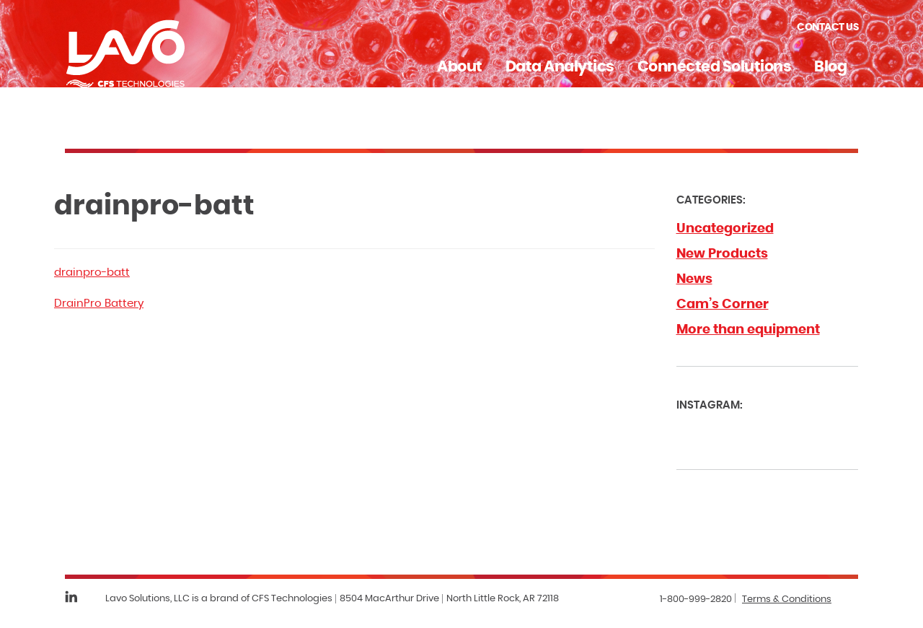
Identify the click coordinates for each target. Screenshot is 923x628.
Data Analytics (559, 66)
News (694, 279)
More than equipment (748, 329)
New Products (722, 254)
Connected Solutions (714, 66)
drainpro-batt (92, 272)
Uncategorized (725, 228)
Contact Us (827, 27)
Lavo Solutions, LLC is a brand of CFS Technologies (218, 598)
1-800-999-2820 (696, 599)
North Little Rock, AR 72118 (502, 598)
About (459, 66)
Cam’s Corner (722, 304)
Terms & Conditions (786, 599)
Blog (830, 66)
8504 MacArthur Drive (389, 598)
